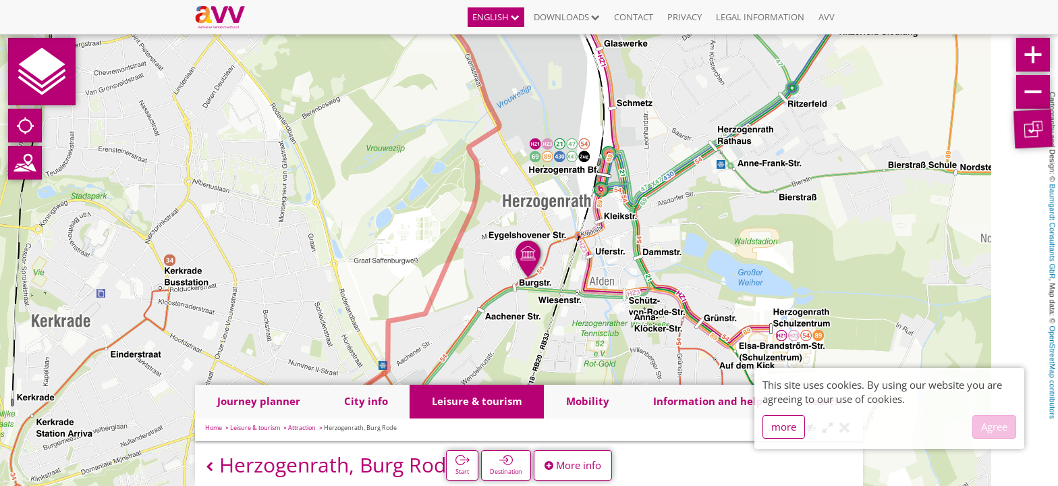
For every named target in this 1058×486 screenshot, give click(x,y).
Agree (994, 426)
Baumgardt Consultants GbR (1053, 231)
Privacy (684, 17)
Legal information (760, 17)
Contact (633, 17)
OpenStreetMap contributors (1053, 371)
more (783, 426)
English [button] (496, 17)
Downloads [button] (567, 17)
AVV (826, 17)
